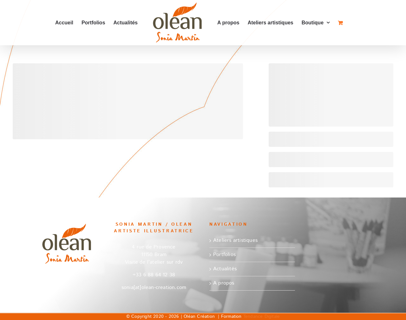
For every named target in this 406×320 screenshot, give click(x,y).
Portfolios (224, 254)
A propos (223, 283)
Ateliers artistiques (235, 240)
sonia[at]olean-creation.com (153, 287)
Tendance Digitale (261, 316)
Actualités (225, 269)
